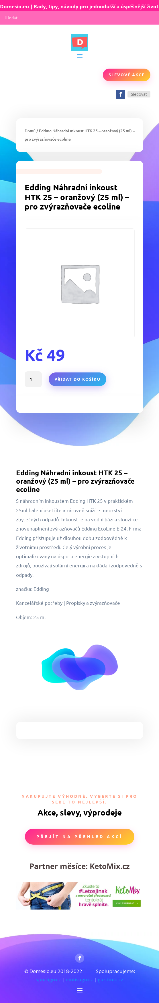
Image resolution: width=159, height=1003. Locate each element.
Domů (30, 130)
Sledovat (139, 94)
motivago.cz (79, 979)
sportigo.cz (48, 979)
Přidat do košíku (77, 379)
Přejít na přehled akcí (79, 836)
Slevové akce (127, 74)
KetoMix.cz (110, 866)
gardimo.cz (110, 979)
